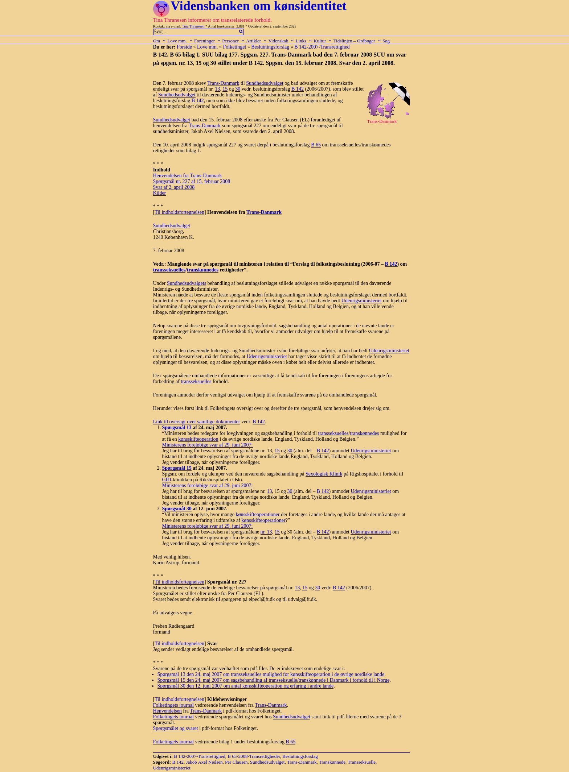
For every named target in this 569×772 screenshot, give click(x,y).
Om (160, 40)
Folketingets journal (173, 705)
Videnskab (281, 40)
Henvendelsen (167, 711)
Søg (386, 40)
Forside (184, 47)
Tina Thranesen (193, 26)
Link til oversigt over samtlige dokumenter (196, 421)
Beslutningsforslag (270, 47)
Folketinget (234, 47)
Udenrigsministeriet (361, 300)
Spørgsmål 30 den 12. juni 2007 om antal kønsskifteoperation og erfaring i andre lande (245, 686)
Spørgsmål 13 (177, 427)
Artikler (256, 40)
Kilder (159, 193)
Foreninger (207, 40)
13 (217, 89)
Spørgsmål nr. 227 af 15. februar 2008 (191, 181)
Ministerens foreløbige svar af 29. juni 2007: (207, 445)
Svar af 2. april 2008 (174, 187)
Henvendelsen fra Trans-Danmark (187, 175)
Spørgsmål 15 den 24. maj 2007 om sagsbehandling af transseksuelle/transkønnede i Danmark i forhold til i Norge (273, 680)
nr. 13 (266, 532)
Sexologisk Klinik (324, 474)
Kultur (323, 40)
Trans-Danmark (223, 83)
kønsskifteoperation (198, 439)
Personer (233, 40)
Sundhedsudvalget (264, 83)
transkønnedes (202, 270)
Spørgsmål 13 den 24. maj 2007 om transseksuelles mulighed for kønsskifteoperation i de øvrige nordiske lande (271, 674)
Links (303, 40)
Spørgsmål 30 (177, 508)
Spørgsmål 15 (177, 468)
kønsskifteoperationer (257, 514)
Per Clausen (236, 762)
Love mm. (180, 40)
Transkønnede (332, 762)
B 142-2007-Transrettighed (321, 47)
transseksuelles (169, 270)
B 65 (316, 145)
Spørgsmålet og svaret (175, 728)
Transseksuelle (362, 762)
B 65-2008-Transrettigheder (254, 756)
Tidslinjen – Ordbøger (357, 40)
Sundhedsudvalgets (186, 283)
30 (237, 89)
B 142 (297, 89)
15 (225, 89)
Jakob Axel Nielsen (204, 762)
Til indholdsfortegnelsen (179, 212)
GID (166, 479)
